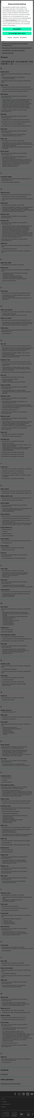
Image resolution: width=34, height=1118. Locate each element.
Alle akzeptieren (17, 29)
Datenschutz (16, 37)
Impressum (9, 37)
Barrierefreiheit (23, 37)
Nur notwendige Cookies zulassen (17, 33)
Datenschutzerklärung (11, 20)
